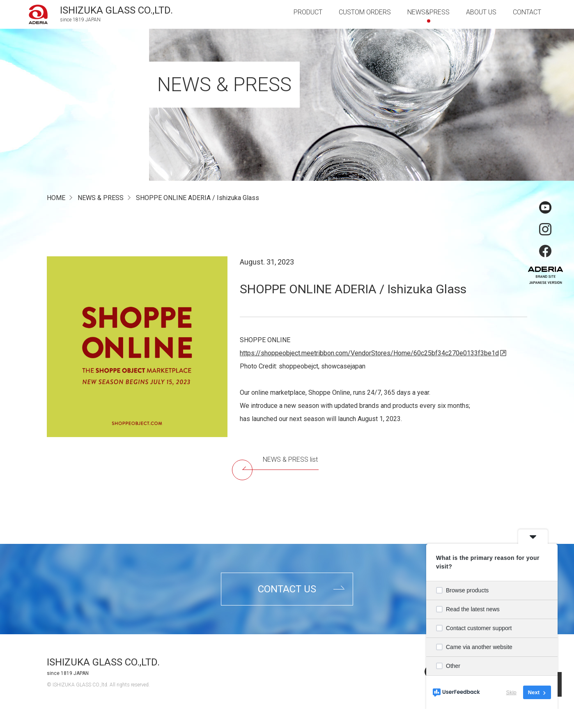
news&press (428, 12)
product (308, 12)
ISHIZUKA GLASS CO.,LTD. (103, 662)
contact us (287, 589)
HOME (56, 198)
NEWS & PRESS (101, 198)
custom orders (365, 12)
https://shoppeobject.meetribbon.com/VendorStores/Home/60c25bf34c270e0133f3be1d (369, 353)
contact (527, 12)
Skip (511, 692)
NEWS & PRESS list (280, 463)
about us (481, 12)
